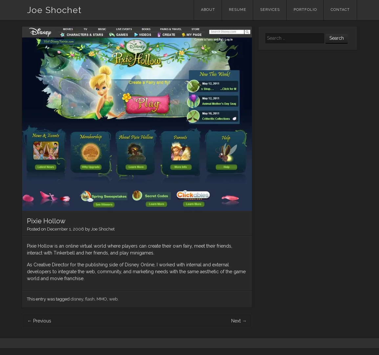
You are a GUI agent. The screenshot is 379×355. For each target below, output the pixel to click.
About (208, 10)
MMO (102, 299)
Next (239, 320)
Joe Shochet (54, 10)
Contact (340, 10)
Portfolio (305, 10)
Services (270, 10)
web (113, 299)
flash (90, 299)
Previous (39, 320)
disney (77, 299)
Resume (237, 10)
